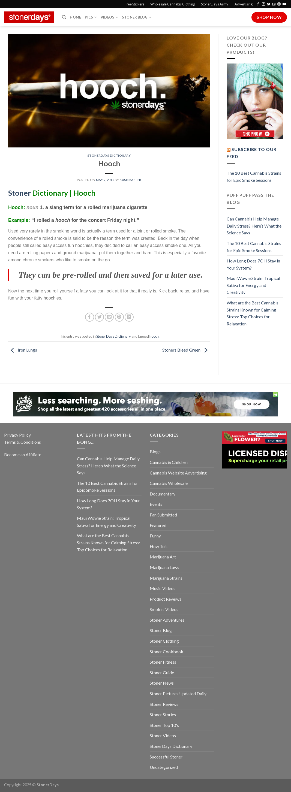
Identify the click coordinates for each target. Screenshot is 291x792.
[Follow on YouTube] (284, 4)
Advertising (244, 4)
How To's (158, 546)
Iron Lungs (22, 349)
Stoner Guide (162, 672)
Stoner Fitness (163, 661)
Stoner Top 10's (164, 725)
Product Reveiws (165, 598)
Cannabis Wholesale (169, 483)
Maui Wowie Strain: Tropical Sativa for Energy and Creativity (253, 285)
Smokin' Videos (164, 609)
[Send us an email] (273, 4)
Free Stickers (134, 4)
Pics (91, 17)
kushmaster (130, 180)
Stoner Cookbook (166, 651)
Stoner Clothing (164, 640)
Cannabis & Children (169, 462)
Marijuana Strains (166, 578)
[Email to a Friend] (109, 317)
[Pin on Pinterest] (119, 317)
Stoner (19, 192)
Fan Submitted (163, 514)
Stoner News (162, 682)
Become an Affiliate (22, 454)
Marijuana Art (163, 556)
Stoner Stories (163, 714)
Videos (109, 17)
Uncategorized (164, 767)
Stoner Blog (136, 17)
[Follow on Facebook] (258, 4)
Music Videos (162, 588)
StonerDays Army (214, 4)
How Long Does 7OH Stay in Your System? (253, 264)
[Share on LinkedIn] (129, 317)
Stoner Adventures (167, 619)
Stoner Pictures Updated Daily (178, 693)
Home (75, 17)
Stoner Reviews (164, 704)
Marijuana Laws (164, 567)
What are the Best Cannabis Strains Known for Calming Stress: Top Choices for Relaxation (252, 313)
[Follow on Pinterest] (279, 4)
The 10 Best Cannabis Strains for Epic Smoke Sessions (254, 176)
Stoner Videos (163, 735)
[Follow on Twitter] (268, 4)
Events (156, 504)
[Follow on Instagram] (263, 4)
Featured (158, 525)
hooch (154, 336)
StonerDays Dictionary (109, 155)
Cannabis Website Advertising (178, 472)
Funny (155, 535)
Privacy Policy (17, 434)
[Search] (64, 17)
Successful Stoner (166, 756)
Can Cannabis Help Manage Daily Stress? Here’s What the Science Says (254, 225)
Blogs (155, 451)
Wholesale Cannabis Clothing (172, 4)
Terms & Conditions (22, 442)
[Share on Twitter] (99, 317)
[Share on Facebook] (89, 317)
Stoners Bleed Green (186, 349)
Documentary (162, 493)
